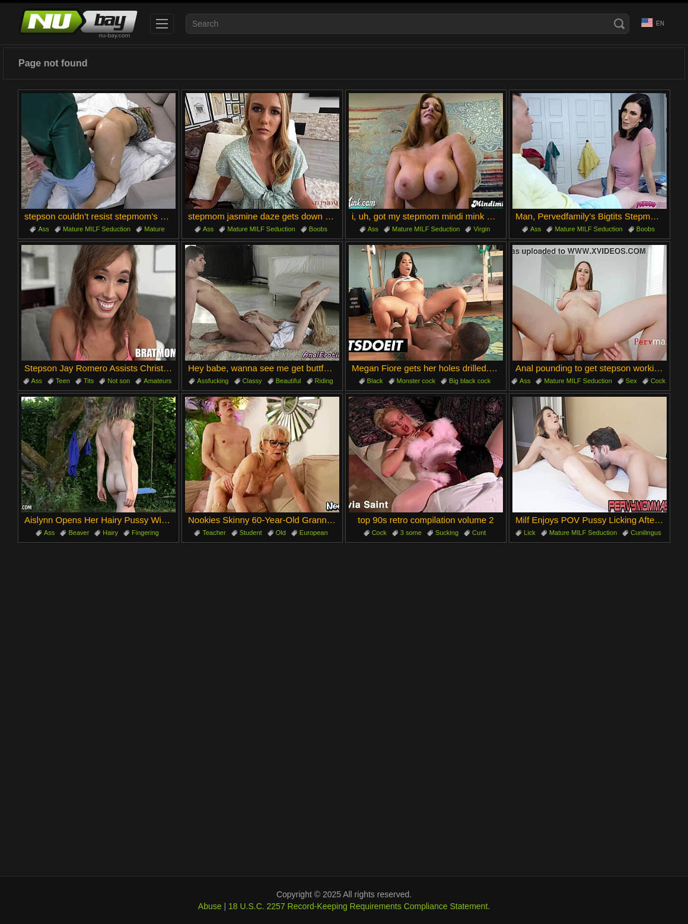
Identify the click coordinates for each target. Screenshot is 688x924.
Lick (530, 532)
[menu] (162, 24)
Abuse (210, 906)
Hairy (110, 532)
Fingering (145, 532)
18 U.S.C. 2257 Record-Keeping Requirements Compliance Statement (358, 906)
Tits (89, 380)
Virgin (481, 228)
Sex (631, 380)
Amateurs (157, 380)
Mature (154, 228)
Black (375, 380)
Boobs (318, 228)
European (314, 532)
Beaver (78, 532)
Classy (252, 380)
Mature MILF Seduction (96, 228)
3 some (411, 532)
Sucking (446, 532)
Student (251, 532)
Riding (324, 380)
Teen (63, 380)
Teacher (213, 532)
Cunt (479, 532)
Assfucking (212, 380)
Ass (43, 228)
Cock (658, 380)
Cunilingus (645, 532)
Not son (118, 380)
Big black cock (469, 380)
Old (281, 532)
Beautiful (288, 380)
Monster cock (416, 380)
